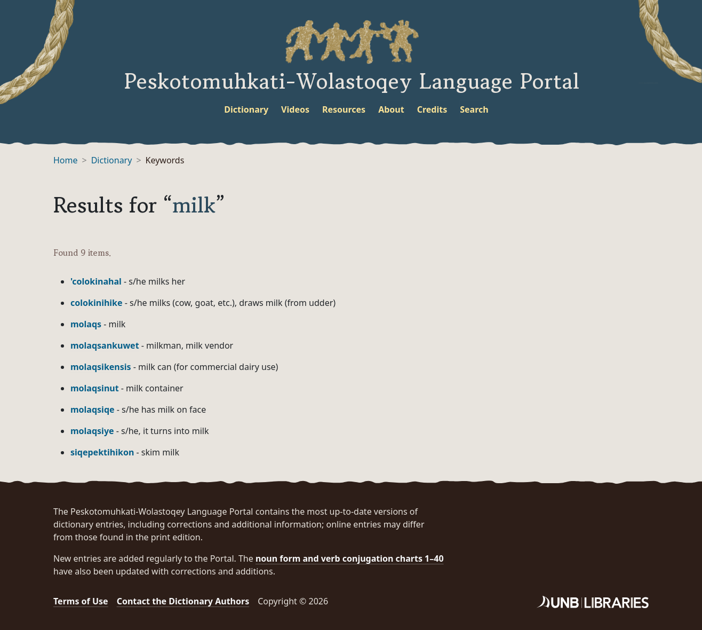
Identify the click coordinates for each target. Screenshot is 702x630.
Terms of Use (80, 601)
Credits (432, 109)
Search (474, 109)
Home (65, 160)
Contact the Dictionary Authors (183, 601)
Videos (295, 109)
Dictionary (246, 109)
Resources (343, 109)
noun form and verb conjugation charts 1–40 (350, 558)
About (391, 109)
